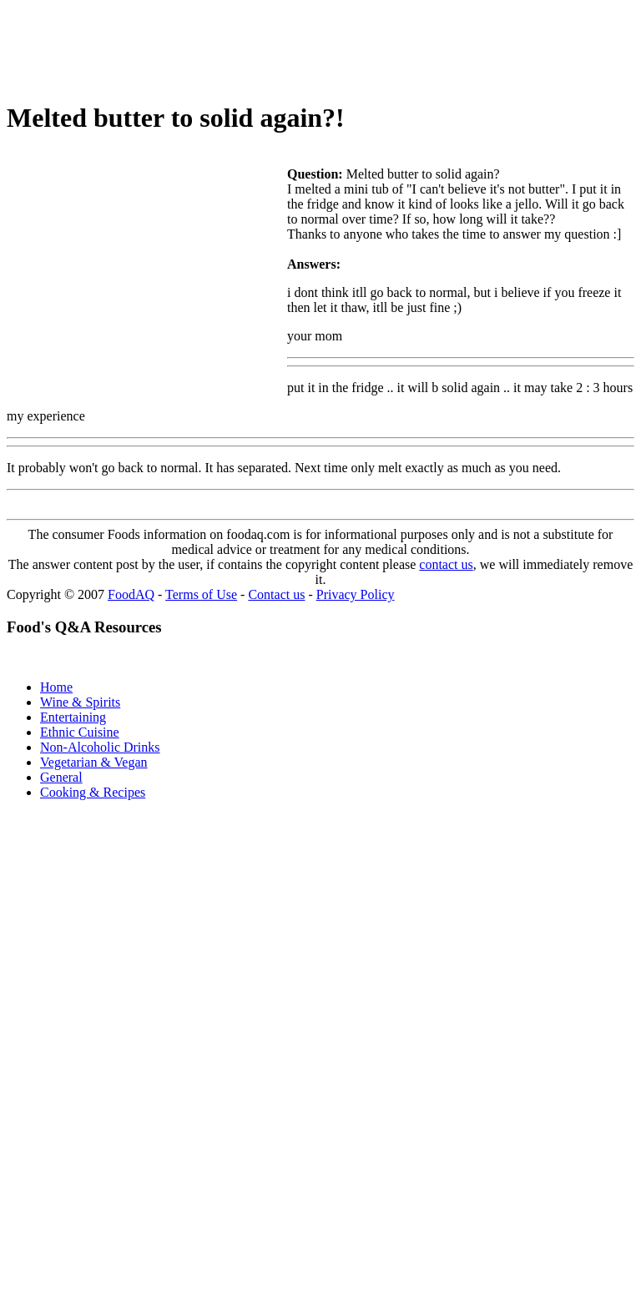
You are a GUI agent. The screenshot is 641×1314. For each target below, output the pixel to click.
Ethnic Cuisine (79, 732)
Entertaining (73, 717)
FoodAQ (131, 594)
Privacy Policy (355, 594)
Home (56, 687)
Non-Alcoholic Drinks (100, 747)
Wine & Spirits (80, 702)
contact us (445, 564)
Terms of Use (201, 594)
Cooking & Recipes (92, 792)
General (61, 777)
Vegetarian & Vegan (94, 762)
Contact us (276, 594)
